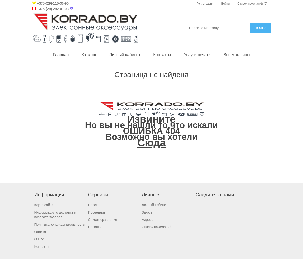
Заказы (147, 212)
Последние (97, 212)
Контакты (162, 54)
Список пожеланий (157, 227)
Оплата (40, 232)
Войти (225, 3)
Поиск (93, 205)
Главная (61, 54)
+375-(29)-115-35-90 (53, 3)
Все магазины (236, 54)
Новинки (95, 227)
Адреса (148, 220)
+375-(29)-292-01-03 (53, 9)
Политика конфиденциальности (59, 224)
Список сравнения (102, 220)
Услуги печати (197, 54)
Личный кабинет (124, 54)
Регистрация (204, 3)
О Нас (39, 239)
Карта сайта (43, 205)
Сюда (151, 142)
